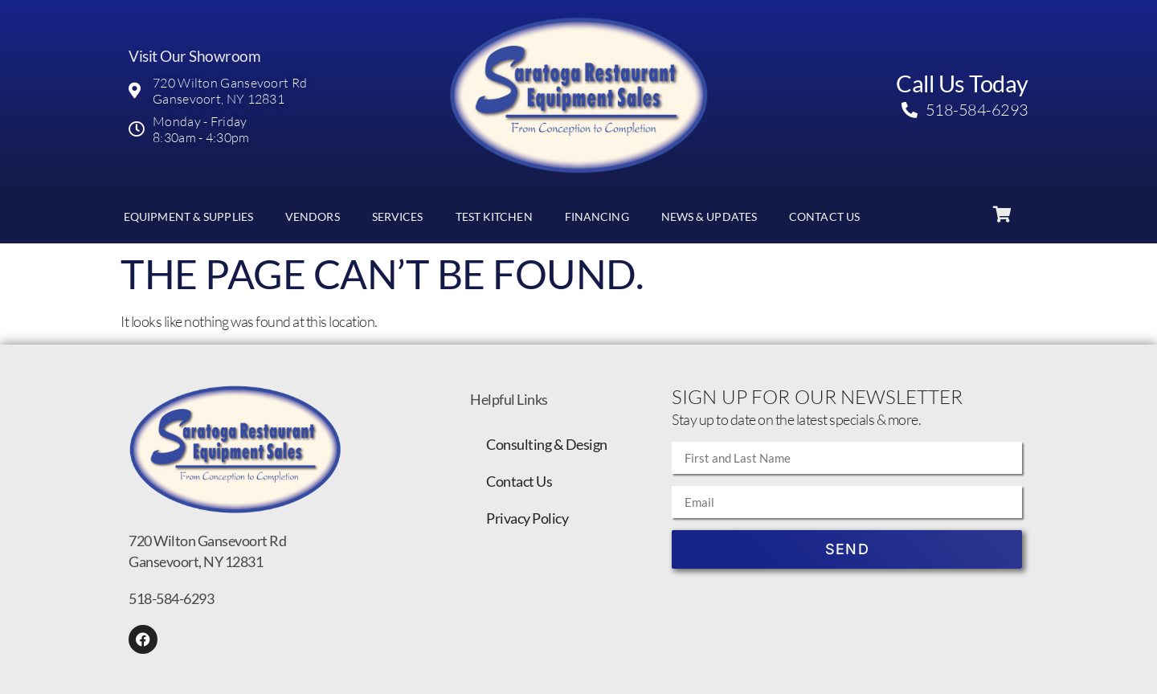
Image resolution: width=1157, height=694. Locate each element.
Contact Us (824, 216)
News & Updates (709, 216)
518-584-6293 (171, 598)
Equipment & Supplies (188, 216)
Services (397, 216)
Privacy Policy (527, 518)
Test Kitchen (494, 216)
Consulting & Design (546, 444)
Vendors (312, 216)
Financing (597, 216)
